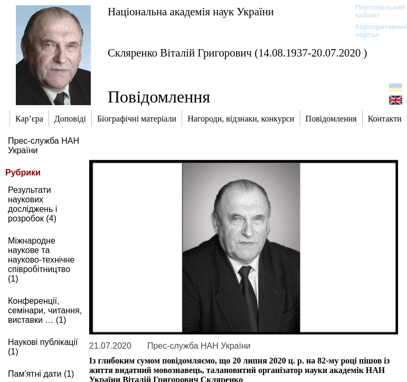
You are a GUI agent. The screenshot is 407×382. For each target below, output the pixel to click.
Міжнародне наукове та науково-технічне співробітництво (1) (41, 259)
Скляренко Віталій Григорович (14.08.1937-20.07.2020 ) (237, 52)
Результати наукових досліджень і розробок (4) (32, 204)
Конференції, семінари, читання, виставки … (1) (45, 310)
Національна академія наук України (191, 11)
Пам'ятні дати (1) (41, 373)
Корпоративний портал (375, 31)
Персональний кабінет (375, 11)
